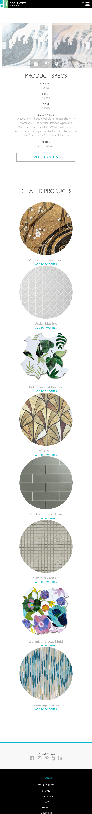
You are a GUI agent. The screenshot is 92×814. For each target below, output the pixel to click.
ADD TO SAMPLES (46, 157)
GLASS (46, 807)
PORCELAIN (46, 796)
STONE (46, 790)
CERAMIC (46, 802)
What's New (46, 785)
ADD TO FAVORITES (46, 264)
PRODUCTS (46, 778)
